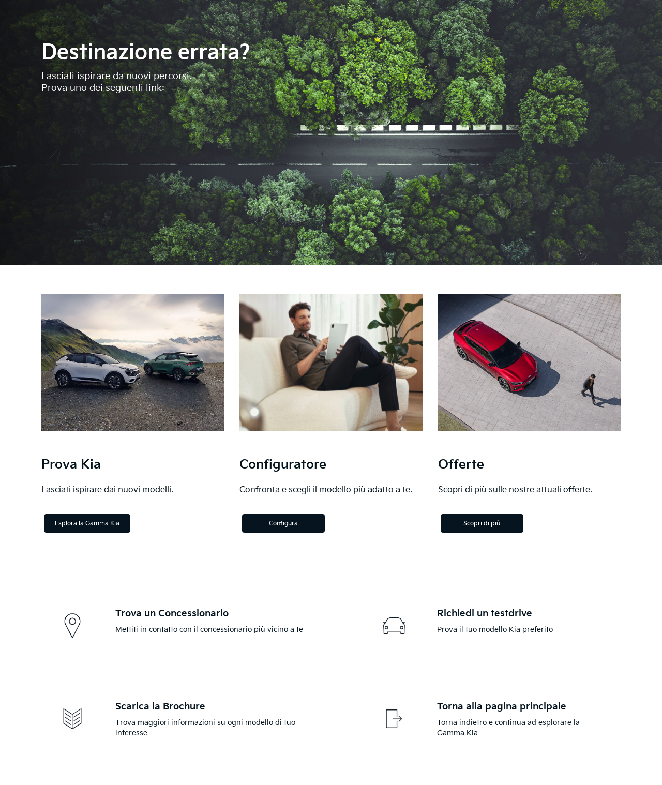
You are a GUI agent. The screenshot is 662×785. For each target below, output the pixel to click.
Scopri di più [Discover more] (481, 523)
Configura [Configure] (283, 523)
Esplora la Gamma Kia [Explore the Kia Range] (87, 523)
